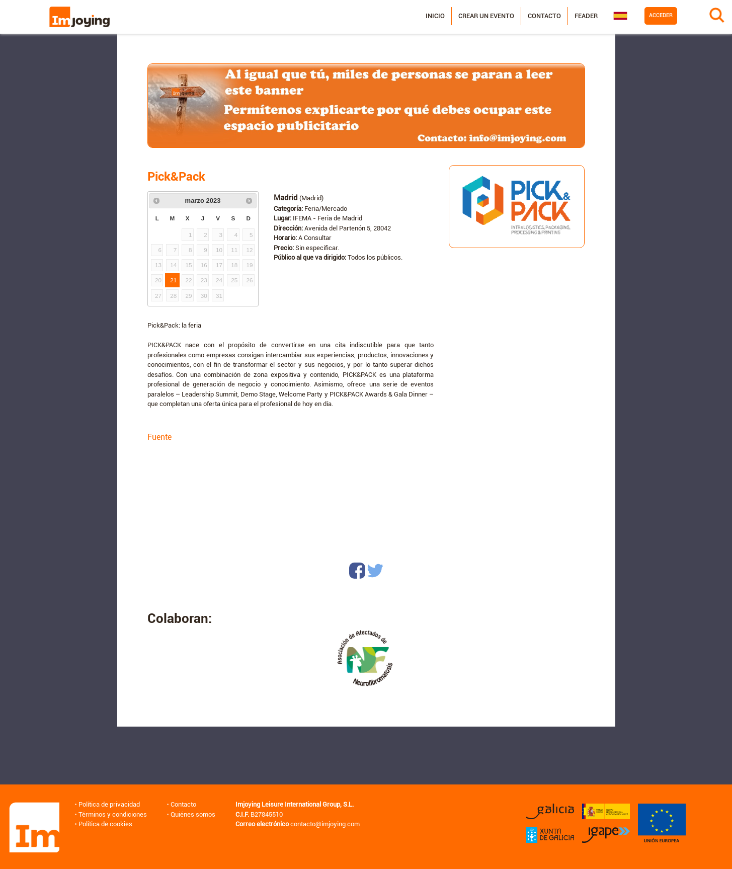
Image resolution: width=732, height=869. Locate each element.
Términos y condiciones (112, 814)
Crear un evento (486, 16)
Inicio (434, 16)
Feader (585, 16)
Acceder (660, 15)
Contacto (543, 16)
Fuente (159, 437)
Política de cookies (105, 824)
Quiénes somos (193, 814)
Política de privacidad (109, 804)
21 (173, 280)
